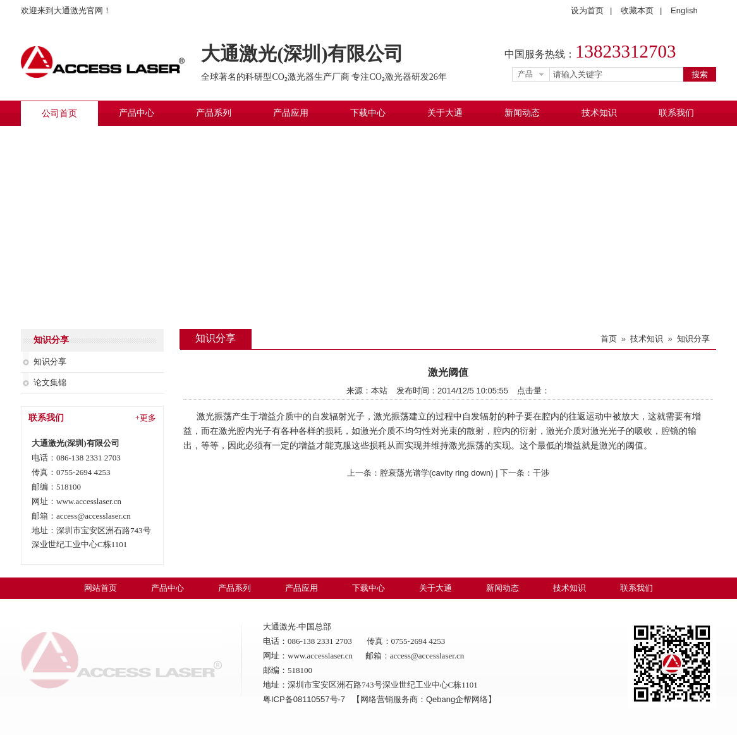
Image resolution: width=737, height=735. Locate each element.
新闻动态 (522, 113)
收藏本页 (637, 10)
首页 (608, 338)
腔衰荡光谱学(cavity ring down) (437, 473)
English (684, 10)
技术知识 (599, 113)
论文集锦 (50, 382)
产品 (525, 74)
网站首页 (100, 588)
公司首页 (59, 113)
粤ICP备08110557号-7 (305, 699)
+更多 (145, 418)
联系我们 (676, 113)
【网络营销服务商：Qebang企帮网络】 (424, 699)
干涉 (541, 473)
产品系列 (213, 113)
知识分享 (50, 361)
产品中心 (136, 113)
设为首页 (587, 10)
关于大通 (445, 113)
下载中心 (368, 113)
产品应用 (290, 113)
